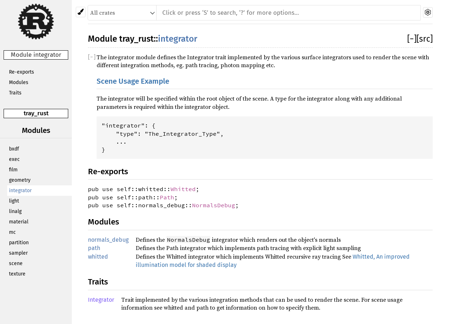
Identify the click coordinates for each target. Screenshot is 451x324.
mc (12, 232)
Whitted (183, 189)
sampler (18, 253)
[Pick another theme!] (80, 12)
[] (412, 39)
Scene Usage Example (133, 81)
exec (14, 159)
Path (167, 197)
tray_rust (36, 113)
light (14, 201)
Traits (15, 93)
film (13, 170)
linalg (15, 211)
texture (17, 274)
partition (19, 243)
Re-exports (21, 72)
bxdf (14, 149)
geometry (20, 180)
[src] (425, 39)
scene (16, 263)
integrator (20, 191)
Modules (18, 82)
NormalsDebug (213, 205)
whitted (98, 256)
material (18, 222)
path (94, 248)
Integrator (101, 299)
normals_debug (108, 239)
